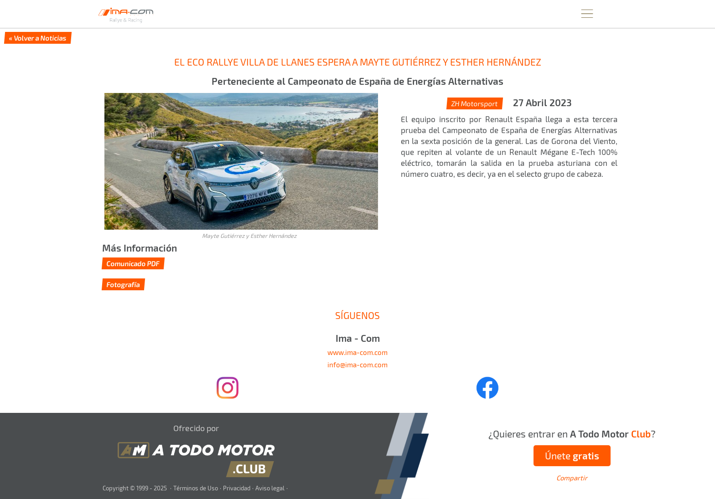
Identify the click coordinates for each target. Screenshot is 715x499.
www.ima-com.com (357, 352)
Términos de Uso (195, 488)
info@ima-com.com (357, 364)
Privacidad (236, 488)
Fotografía (123, 284)
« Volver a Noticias (38, 38)
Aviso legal (270, 488)
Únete (572, 455)
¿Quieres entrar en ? (572, 433)
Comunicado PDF (133, 263)
